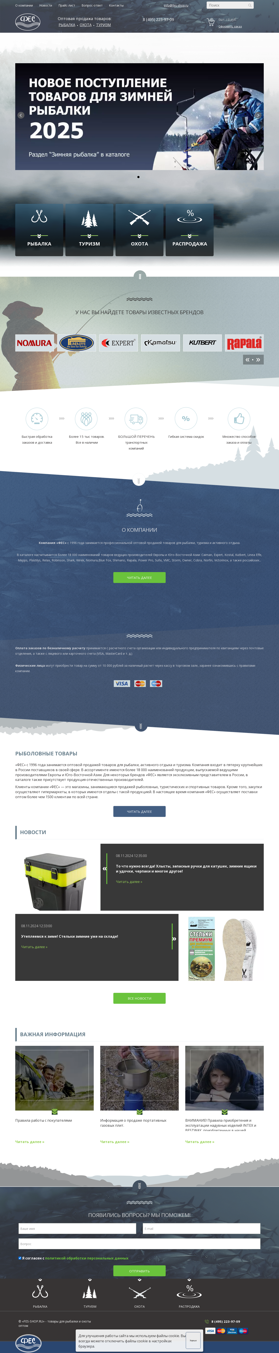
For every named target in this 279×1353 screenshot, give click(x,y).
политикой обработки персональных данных (86, 1258)
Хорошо (194, 1340)
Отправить (139, 1271)
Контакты (116, 5)
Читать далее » (129, 881)
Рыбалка (67, 24)
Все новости (139, 998)
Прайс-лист (66, 5)
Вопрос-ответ (92, 5)
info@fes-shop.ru (176, 5)
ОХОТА (86, 24)
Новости (45, 5)
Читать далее (139, 577)
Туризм (103, 24)
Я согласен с (73, 1258)
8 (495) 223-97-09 (158, 19)
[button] (258, 115)
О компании (24, 5)
